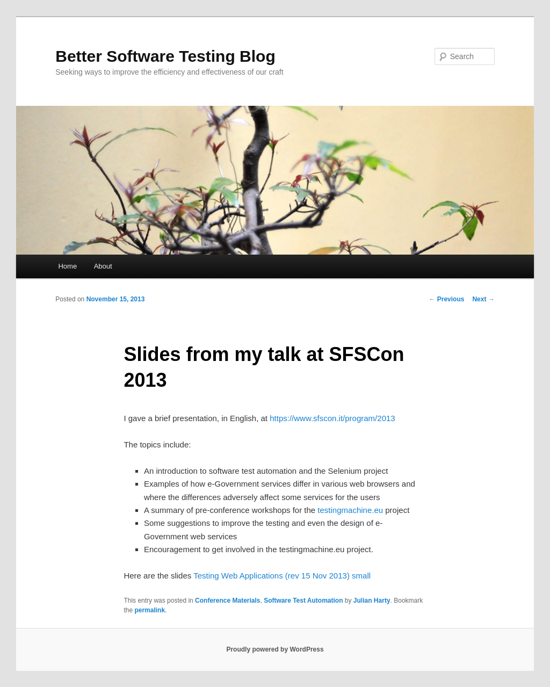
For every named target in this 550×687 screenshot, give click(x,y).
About (103, 266)
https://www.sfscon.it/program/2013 (332, 418)
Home (67, 266)
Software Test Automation (303, 600)
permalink (149, 610)
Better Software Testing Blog (165, 56)
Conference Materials (227, 600)
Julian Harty (371, 600)
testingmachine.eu (350, 510)
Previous (446, 299)
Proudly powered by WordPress (274, 649)
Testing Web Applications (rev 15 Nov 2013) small (282, 575)
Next (483, 299)
